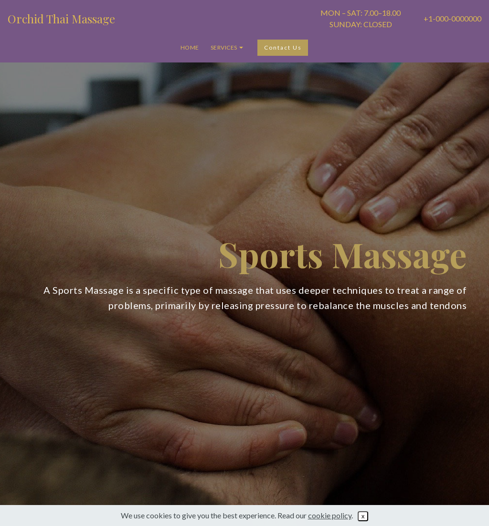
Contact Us (283, 47)
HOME (190, 48)
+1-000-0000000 (452, 18)
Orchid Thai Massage (61, 18)
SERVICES (224, 48)
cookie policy (329, 515)
